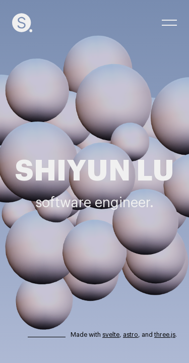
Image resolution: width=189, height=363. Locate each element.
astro (130, 335)
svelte (110, 335)
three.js (164, 335)
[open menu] (169, 23)
